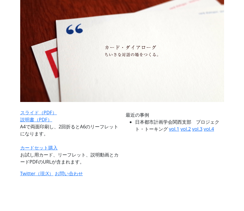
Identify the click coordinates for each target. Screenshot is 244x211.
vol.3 (197, 129)
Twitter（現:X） (37, 173)
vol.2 (185, 129)
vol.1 (174, 129)
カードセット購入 (39, 147)
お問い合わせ (69, 173)
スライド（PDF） (38, 112)
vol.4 (209, 129)
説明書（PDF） (36, 119)
